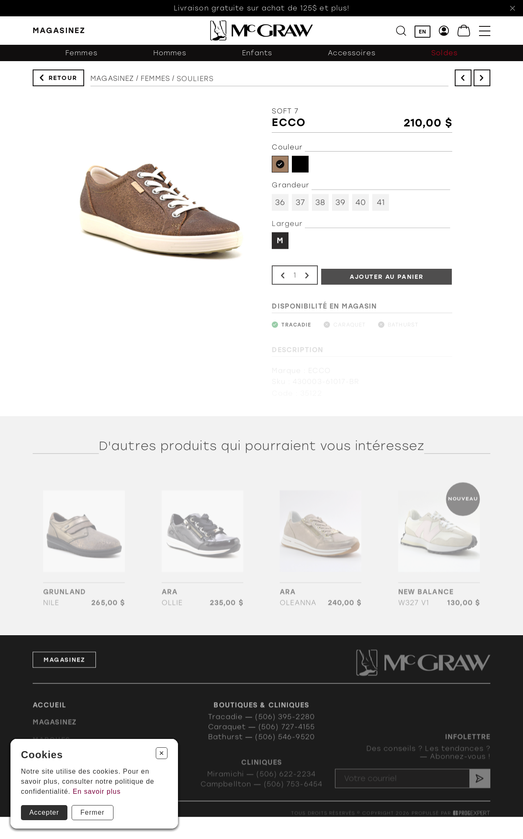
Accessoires (352, 54)
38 (320, 204)
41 (381, 204)
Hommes (170, 54)
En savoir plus (97, 791)
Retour (63, 78)
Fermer (92, 812)
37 (300, 204)
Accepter (44, 812)
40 (361, 204)
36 (280, 204)
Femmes (81, 54)
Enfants (257, 54)
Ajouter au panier (387, 281)
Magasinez (112, 80)
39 (340, 204)
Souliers (195, 82)
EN (422, 31)
